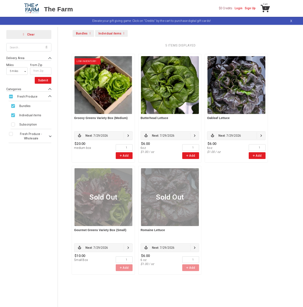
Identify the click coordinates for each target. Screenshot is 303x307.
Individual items (30, 115)
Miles (10, 65)
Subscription (28, 124)
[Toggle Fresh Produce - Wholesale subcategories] (29, 136)
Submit (43, 80)
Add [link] (124, 155)
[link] (103, 135)
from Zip (36, 65)
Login (239, 8)
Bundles (25, 106)
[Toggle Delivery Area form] (28, 58)
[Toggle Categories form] (28, 89)
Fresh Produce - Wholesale (31, 136)
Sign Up (250, 8)
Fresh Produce (27, 96)
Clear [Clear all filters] (29, 34)
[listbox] (17, 71)
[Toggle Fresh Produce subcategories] (29, 96)
